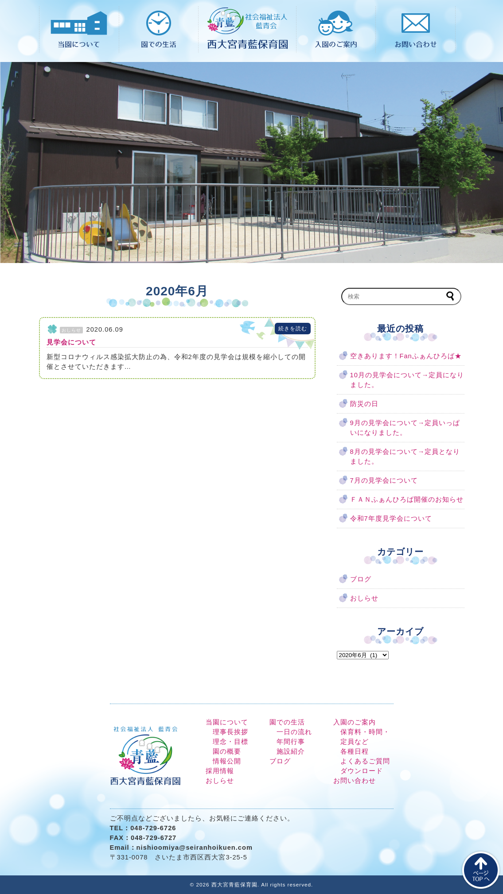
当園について (227, 722)
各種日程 (354, 751)
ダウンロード (361, 770)
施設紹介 (291, 751)
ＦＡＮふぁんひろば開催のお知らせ (407, 499)
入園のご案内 (354, 722)
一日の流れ (294, 731)
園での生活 (287, 722)
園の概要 (227, 751)
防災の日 (364, 403)
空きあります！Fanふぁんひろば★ (406, 356)
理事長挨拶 (230, 731)
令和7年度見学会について (391, 518)
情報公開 (227, 761)
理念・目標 (230, 741)
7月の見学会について (384, 480)
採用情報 (220, 770)
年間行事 (291, 741)
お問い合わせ (354, 780)
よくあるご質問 (365, 761)
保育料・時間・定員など (365, 736)
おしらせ (364, 598)
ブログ (360, 579)
